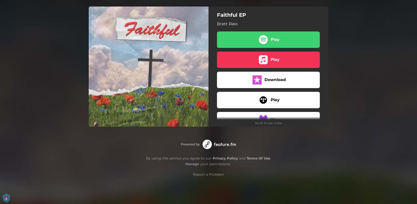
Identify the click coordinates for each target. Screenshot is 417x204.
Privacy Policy (225, 158)
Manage (192, 164)
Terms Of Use (258, 158)
